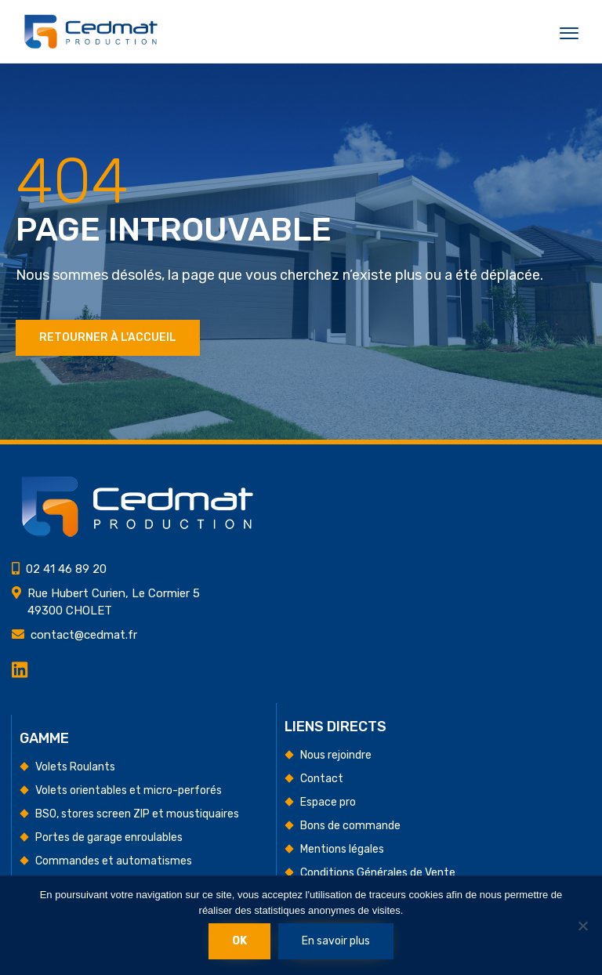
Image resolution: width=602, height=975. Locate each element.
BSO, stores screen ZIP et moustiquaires (137, 814)
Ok (239, 941)
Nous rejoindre (336, 755)
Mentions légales (342, 849)
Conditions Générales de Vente (377, 872)
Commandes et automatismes (113, 861)
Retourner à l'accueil (107, 337)
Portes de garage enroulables (109, 837)
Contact (321, 778)
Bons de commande (350, 825)
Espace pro (328, 802)
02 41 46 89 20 (66, 569)
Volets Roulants (75, 767)
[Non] (582, 925)
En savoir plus (336, 941)
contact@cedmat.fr (84, 635)
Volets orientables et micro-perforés (128, 790)
